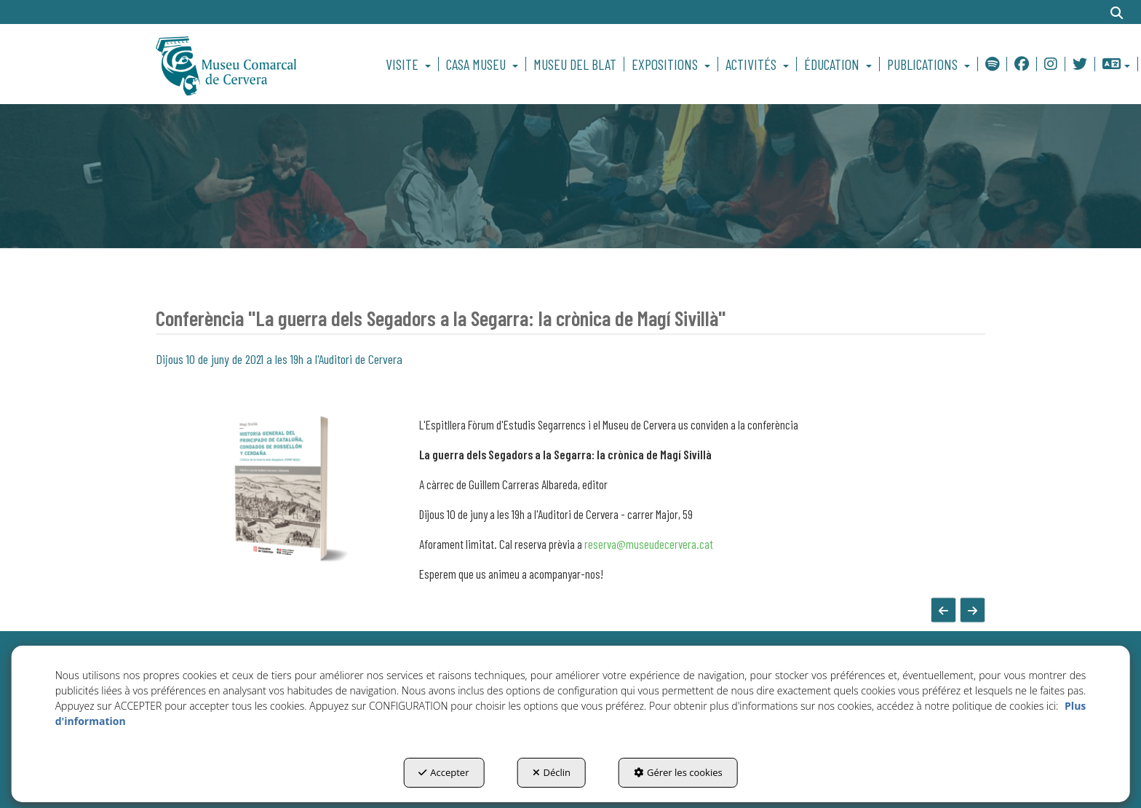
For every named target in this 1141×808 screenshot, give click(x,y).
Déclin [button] (552, 772)
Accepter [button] (443, 772)
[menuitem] (410, 64)
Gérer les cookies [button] (678, 772)
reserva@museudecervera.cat (648, 543)
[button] (251, 64)
